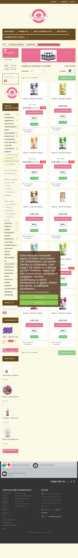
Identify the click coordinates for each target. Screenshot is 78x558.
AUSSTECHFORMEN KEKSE (10, 143)
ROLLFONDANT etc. (43, 31)
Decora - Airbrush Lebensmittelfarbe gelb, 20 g (63, 99)
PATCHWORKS (10, 219)
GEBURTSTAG (9, 253)
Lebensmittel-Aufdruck (8, 264)
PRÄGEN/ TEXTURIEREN (9, 223)
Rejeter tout (39, 297)
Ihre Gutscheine (20, 521)
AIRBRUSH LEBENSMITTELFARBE (11, 174)
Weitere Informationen (26, 292)
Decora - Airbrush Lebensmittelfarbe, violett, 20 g (63, 313)
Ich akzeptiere (39, 302)
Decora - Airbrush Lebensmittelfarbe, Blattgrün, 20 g (63, 153)
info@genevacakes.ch (55, 531)
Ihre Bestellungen (20, 508)
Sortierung (25, 71)
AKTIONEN (62, 31)
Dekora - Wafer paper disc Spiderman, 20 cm (17, 411)
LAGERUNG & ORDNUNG (9, 208)
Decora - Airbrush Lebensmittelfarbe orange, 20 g (34, 153)
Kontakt (72, 1)
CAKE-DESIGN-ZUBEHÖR (9, 164)
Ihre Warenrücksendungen (23, 510)
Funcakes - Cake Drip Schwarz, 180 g (15, 432)
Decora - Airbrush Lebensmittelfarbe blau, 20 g (34, 99)
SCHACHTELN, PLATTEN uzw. (9, 283)
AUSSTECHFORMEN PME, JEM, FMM (10, 195)
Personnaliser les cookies (41, 292)
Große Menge (8, 256)
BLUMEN (9, 203)
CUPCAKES (8, 238)
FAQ (3, 531)
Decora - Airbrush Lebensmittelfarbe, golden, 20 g (63, 207)
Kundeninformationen (9, 534)
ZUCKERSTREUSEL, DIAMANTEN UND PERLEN (10, 306)
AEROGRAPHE (10, 169)
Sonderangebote (11, 335)
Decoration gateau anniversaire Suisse (39, 547)
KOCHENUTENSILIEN (11, 260)
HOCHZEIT (9, 31)
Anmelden (64, 1)
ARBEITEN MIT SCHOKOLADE (9, 136)
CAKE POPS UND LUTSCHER (9, 158)
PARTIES (7, 269)
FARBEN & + (24, 31)
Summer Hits (8, 294)
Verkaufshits (6, 508)
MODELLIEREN (9, 216)
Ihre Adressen (19, 515)
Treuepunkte (6, 537)
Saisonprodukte (9, 278)
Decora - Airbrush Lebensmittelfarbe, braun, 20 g (34, 207)
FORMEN (7, 244)
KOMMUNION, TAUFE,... (15, 37)
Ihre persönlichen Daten (22, 518)
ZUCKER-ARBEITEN (7, 298)
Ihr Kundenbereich (23, 504)
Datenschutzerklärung (9, 539)
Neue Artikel (9, 373)
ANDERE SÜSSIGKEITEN (9, 130)
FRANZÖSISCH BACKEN (9, 248)
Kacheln (70, 71)
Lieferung (5, 513)
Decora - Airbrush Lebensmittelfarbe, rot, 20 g (34, 313)
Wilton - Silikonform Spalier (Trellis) (14, 351)
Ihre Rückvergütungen (22, 513)
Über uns (5, 520)
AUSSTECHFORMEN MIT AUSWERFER (10, 186)
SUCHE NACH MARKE (8, 289)
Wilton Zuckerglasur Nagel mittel (13, 454)
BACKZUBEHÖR (9, 147)
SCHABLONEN (10, 178)
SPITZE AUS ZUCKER (9, 233)
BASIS (8, 200)
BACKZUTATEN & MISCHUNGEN (9, 152)
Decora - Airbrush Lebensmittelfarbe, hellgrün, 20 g (63, 259)
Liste (74, 71)
